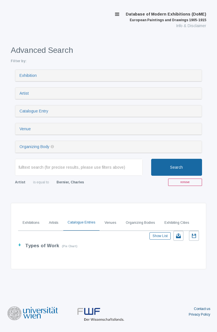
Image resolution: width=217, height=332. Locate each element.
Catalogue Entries (81, 222)
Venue (25, 129)
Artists (53, 223)
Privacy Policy (199, 314)
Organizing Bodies (140, 223)
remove (185, 182)
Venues (110, 223)
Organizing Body (34, 146)
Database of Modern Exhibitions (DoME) (166, 17)
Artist (24, 93)
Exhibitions (31, 223)
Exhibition (28, 75)
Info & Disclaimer (191, 25)
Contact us (202, 309)
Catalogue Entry (33, 111)
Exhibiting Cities (176, 223)
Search (176, 167)
